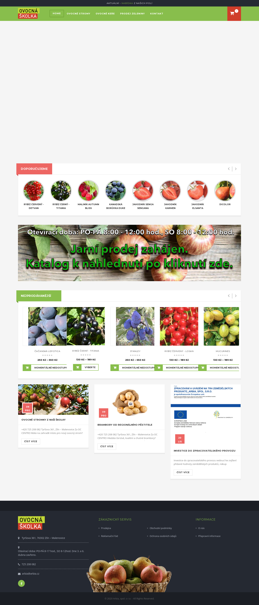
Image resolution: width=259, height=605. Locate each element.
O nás (201, 528)
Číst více (30, 441)
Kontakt (156, 13)
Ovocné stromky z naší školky (43, 419)
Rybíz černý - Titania (85, 350)
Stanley (135, 351)
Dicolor (225, 204)
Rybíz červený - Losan (179, 351)
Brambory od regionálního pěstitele (124, 424)
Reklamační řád (109, 536)
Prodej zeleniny (132, 13)
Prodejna (106, 528)
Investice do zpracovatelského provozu (204, 450)
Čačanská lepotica (47, 351)
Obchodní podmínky (161, 528)
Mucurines (223, 351)
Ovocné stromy (78, 13)
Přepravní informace (209, 536)
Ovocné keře (105, 13)
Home (57, 13)
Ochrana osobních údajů (163, 536)
